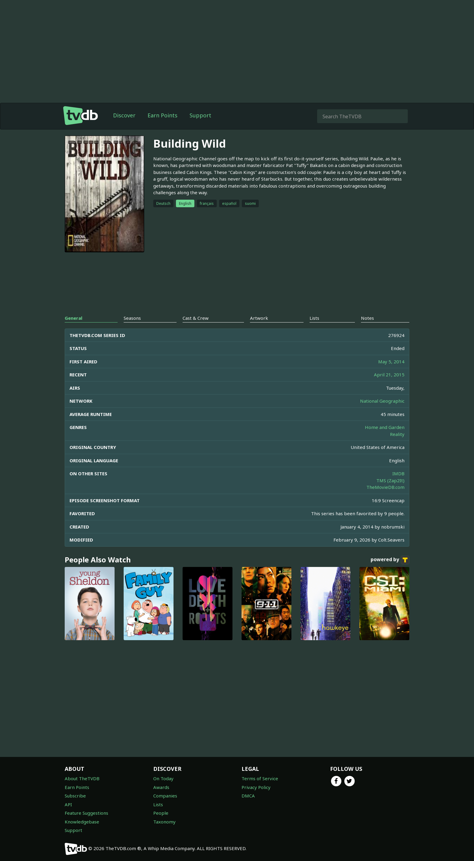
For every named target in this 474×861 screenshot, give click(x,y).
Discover (124, 115)
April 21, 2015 (389, 375)
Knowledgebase (82, 822)
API (68, 804)
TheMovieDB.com (385, 487)
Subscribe (75, 796)
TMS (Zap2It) (390, 480)
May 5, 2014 (391, 361)
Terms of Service (260, 778)
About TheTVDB (82, 778)
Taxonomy (164, 822)
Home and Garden (384, 427)
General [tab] (73, 318)
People (160, 813)
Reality (397, 434)
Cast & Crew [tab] (196, 318)
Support (200, 115)
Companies (165, 796)
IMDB (398, 473)
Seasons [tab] (132, 318)
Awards (161, 787)
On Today (163, 778)
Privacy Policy (256, 787)
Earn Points (162, 115)
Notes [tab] (367, 318)
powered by (390, 560)
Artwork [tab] (259, 318)
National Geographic (382, 401)
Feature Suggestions (86, 813)
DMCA (248, 796)
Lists (158, 804)
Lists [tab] (314, 318)
